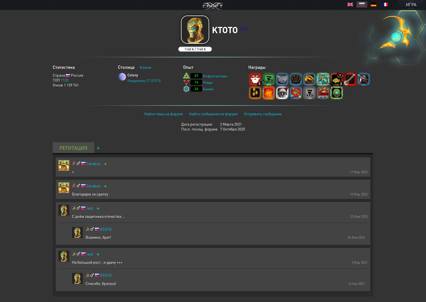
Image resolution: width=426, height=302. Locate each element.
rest (89, 208)
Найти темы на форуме (163, 113)
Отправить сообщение (263, 113)
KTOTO (106, 229)
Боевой (208, 89)
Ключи (145, 67)
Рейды (208, 82)
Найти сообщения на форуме (213, 113)
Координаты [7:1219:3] (144, 81)
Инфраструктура (215, 76)
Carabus (93, 163)
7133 (64, 79)
